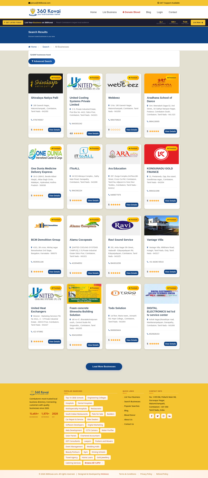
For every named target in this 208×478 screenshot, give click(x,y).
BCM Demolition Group (45, 239)
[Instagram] (163, 416)
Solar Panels (71, 435)
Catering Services (73, 463)
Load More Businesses (104, 366)
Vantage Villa (155, 239)
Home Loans (87, 457)
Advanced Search (42, 61)
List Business (110, 12)
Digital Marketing (95, 425)
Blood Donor (129, 415)
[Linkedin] (169, 416)
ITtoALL (75, 168)
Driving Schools (98, 452)
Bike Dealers (92, 419)
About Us (128, 419)
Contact (173, 12)
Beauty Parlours (73, 452)
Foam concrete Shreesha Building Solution (81, 311)
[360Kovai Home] (45, 12)
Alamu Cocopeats (81, 239)
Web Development (74, 430)
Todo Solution (117, 308)
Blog (148, 12)
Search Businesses (132, 401)
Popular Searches (131, 406)
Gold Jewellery (103, 457)
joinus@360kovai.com (40, 3)
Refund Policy (162, 474)
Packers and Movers (104, 441)
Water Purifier (108, 430)
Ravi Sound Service (120, 239)
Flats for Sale (97, 414)
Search (45, 47)
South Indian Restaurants (77, 414)
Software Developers (75, 425)
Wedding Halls (93, 446)
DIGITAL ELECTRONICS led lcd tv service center (161, 311)
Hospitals (70, 403)
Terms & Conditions (127, 474)
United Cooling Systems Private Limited (80, 101)
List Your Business (132, 397)
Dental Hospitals (85, 403)
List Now (198, 22)
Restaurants (96, 408)
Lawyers (87, 441)
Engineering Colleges (97, 397)
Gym (86, 452)
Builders (110, 414)
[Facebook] (151, 416)
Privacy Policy (146, 474)
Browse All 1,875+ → (94, 463)
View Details (54, 130)
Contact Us (129, 424)
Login (160, 12)
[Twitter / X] (157, 416)
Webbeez (114, 97)
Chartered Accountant (90, 435)
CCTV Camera (92, 430)
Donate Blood (131, 12)
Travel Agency (72, 457)
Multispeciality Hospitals (76, 408)
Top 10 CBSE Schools (75, 397)
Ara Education (117, 168)
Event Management (74, 446)
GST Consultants (73, 441)
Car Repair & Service (74, 419)
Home (93, 12)
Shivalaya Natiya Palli (44, 97)
